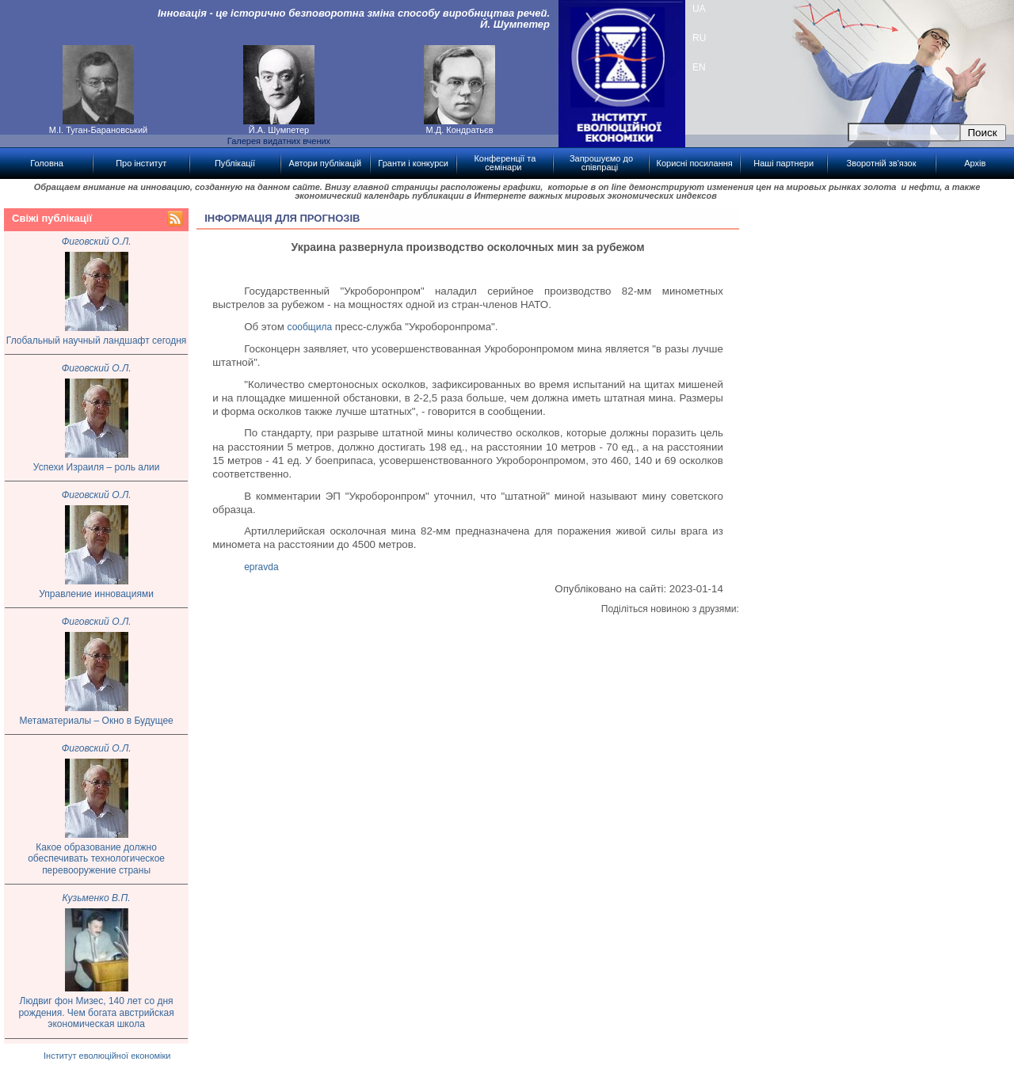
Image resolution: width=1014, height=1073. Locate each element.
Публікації (235, 163)
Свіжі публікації (52, 218)
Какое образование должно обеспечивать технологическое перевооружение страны (96, 859)
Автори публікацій (325, 163)
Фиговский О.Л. (97, 241)
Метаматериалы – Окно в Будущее (96, 720)
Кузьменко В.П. (97, 898)
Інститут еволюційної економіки (107, 1055)
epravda (261, 567)
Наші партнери (783, 163)
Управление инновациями (96, 593)
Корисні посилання (695, 163)
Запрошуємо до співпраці (601, 163)
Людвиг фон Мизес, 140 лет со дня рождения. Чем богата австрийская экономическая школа (95, 1012)
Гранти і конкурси (413, 163)
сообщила (310, 327)
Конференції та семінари (505, 163)
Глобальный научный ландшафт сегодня (96, 340)
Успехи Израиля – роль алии (96, 467)
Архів (974, 163)
